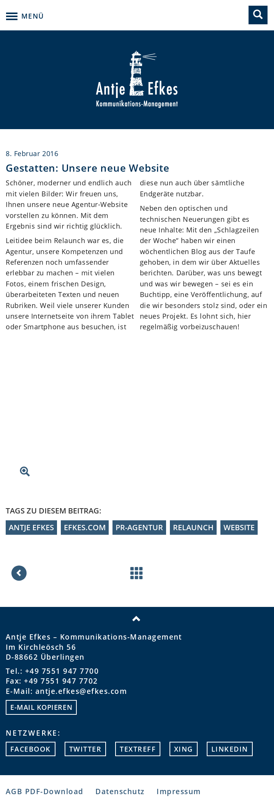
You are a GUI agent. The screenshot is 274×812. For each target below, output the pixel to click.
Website (239, 527)
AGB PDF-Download (45, 791)
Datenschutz (119, 791)
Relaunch (193, 527)
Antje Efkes (31, 527)
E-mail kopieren (41, 707)
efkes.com (85, 527)
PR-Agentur (139, 527)
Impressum (179, 791)
